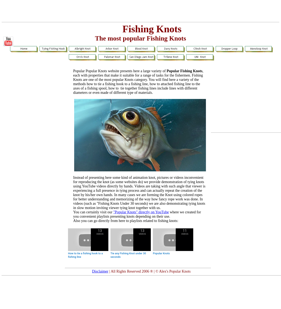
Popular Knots (161, 253)
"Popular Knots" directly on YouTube (141, 212)
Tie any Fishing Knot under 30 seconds (128, 255)
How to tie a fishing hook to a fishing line (85, 255)
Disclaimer (100, 271)
